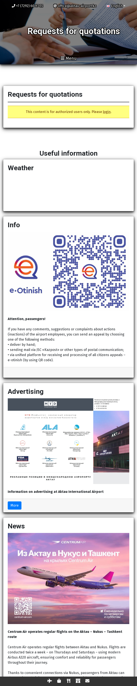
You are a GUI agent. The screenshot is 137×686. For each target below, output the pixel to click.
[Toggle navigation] (68, 58)
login (107, 112)
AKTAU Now (68, 191)
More (15, 505)
